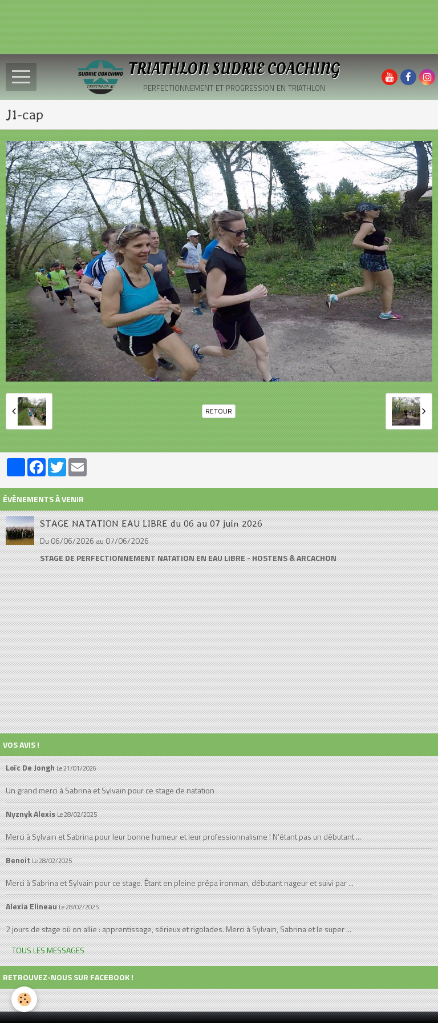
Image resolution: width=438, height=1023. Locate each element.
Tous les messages (48, 950)
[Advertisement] (207, 25)
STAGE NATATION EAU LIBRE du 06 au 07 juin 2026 (151, 523)
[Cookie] (24, 999)
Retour (218, 411)
